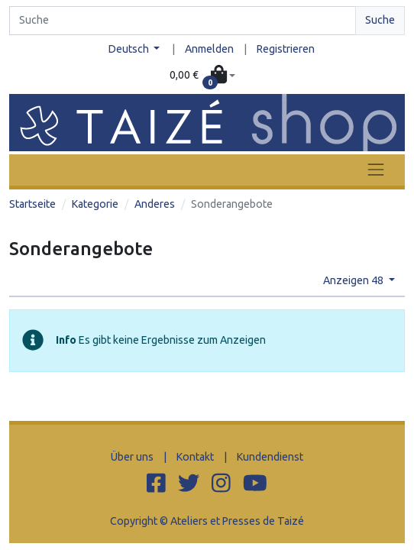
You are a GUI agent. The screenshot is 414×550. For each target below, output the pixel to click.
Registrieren (286, 49)
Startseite (32, 204)
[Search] (182, 20)
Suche (380, 20)
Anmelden (209, 49)
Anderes (154, 204)
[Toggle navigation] (376, 170)
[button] (203, 76)
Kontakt (195, 457)
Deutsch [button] (129, 49)
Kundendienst (270, 457)
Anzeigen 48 (354, 280)
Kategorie (95, 204)
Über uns (132, 457)
